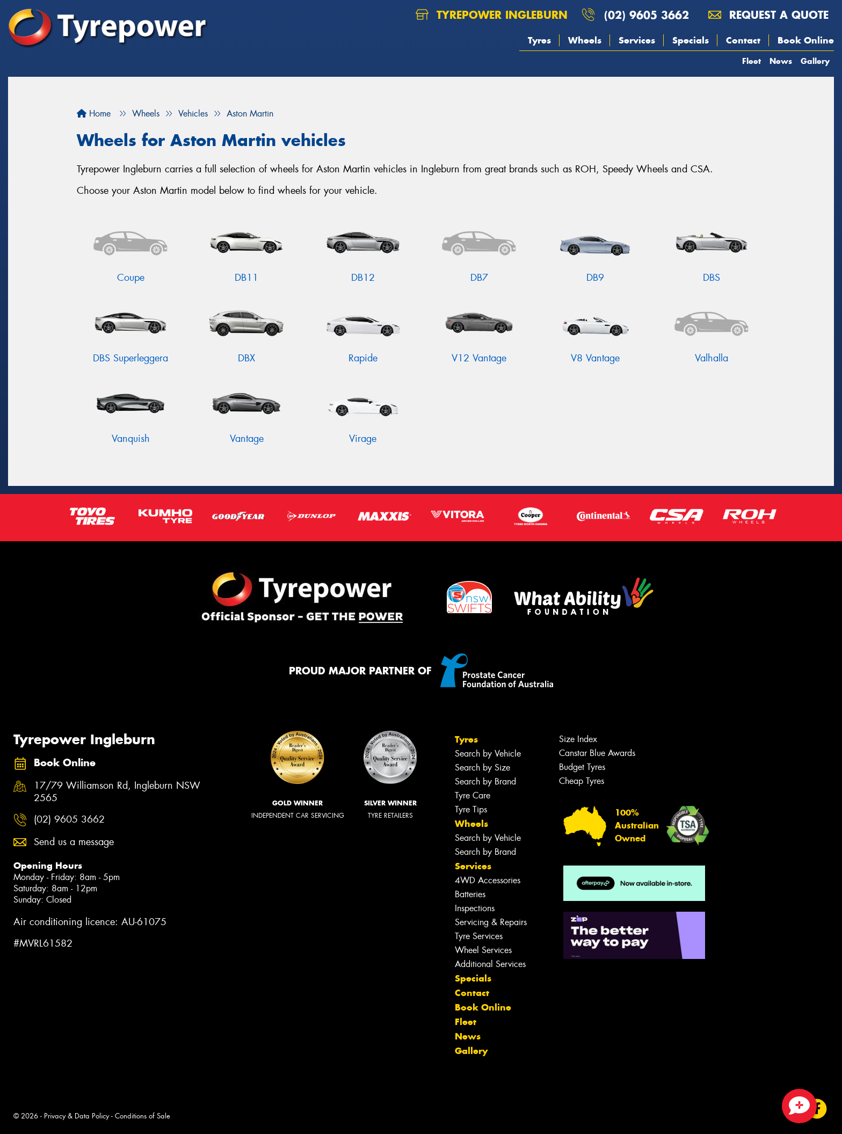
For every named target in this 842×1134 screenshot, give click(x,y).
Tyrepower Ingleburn (492, 14)
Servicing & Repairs (491, 922)
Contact (743, 40)
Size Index (578, 739)
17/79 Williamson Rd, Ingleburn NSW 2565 (117, 792)
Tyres (539, 40)
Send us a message (74, 842)
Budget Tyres (582, 767)
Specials (690, 40)
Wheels (584, 40)
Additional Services (490, 964)
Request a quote (768, 14)
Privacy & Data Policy (76, 1116)
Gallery (815, 61)
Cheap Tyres (581, 781)
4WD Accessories (487, 880)
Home (94, 113)
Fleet (751, 61)
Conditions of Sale (142, 1116)
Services (637, 40)
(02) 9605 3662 (646, 14)
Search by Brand (485, 781)
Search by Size (482, 767)
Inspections (475, 908)
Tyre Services (479, 936)
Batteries (470, 894)
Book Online (806, 40)
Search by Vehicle (488, 753)
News (781, 61)
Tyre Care (472, 795)
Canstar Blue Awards (597, 753)
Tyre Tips (471, 809)
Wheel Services (483, 950)
